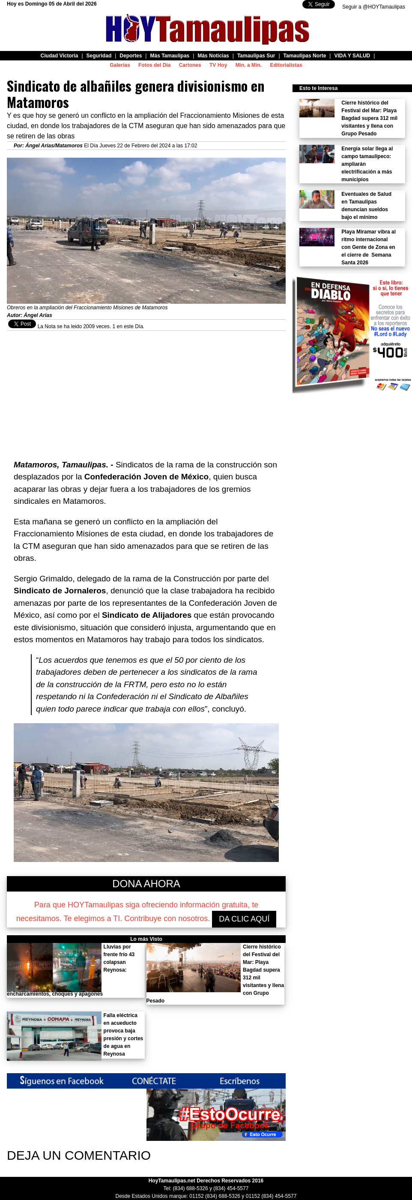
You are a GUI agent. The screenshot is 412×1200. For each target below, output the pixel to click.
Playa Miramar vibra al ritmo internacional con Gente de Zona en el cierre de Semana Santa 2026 (368, 247)
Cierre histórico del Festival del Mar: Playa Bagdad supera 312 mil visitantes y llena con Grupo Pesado (369, 118)
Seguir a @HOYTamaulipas (373, 7)
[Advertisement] (146, 391)
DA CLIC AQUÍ (244, 919)
